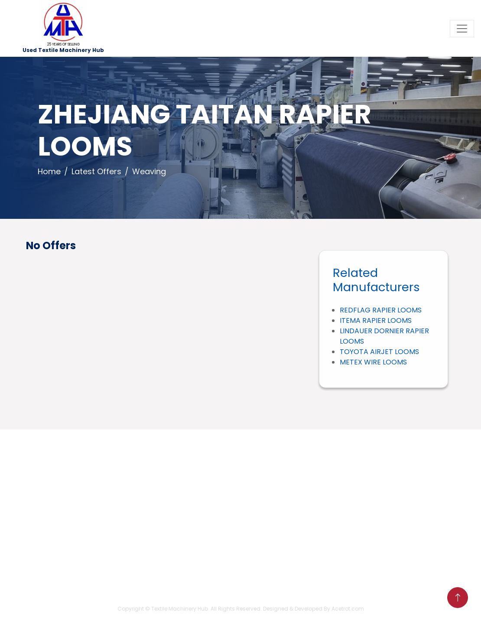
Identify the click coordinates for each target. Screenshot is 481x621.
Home (49, 171)
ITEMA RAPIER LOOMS (376, 320)
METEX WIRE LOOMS (373, 362)
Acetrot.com (348, 608)
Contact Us (55, 553)
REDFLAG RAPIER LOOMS (381, 310)
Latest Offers (96, 171)
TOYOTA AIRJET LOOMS (379, 352)
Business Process (64, 539)
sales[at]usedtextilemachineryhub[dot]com (192, 497)
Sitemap (50, 567)
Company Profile (64, 525)
